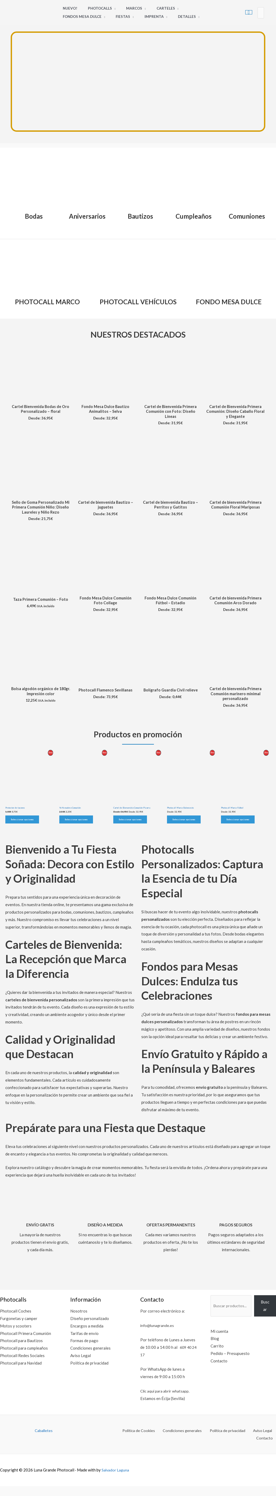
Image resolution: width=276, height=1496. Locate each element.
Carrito (213, 1360)
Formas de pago (83, 1355)
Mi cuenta (216, 1345)
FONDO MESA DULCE (229, 301)
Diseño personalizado (88, 1333)
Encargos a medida (85, 1340)
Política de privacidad (88, 1377)
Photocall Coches (15, 1325)
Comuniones (247, 215)
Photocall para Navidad (21, 1377)
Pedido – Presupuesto (226, 1368)
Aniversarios (87, 215)
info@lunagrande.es (155, 1340)
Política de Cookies (127, 1445)
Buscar (265, 1320)
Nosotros (77, 1325)
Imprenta (96, 16)
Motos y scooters (16, 1340)
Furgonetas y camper (18, 1333)
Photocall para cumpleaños (24, 1362)
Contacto (215, 1375)
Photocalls (95, 8)
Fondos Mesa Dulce (192, 8)
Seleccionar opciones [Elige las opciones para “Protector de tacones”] (23, 834)
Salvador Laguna (116, 1477)
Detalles (125, 16)
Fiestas (68, 16)
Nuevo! (68, 8)
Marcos (126, 8)
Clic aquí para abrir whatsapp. (164, 1405)
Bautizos (140, 215)
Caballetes (43, 1445)
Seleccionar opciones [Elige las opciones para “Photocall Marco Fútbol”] (238, 834)
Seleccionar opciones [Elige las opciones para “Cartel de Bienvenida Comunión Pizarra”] (131, 834)
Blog (211, 1353)
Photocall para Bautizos (21, 1355)
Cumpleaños (193, 215)
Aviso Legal (79, 1370)
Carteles (153, 8)
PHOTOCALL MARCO (47, 301)
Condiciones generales (89, 1362)
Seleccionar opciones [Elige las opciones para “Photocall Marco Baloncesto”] (184, 834)
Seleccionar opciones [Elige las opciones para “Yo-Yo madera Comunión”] (77, 834)
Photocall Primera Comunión (25, 1348)
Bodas (34, 215)
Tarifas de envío (83, 1348)
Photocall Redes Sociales (22, 1370)
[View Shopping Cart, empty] (248, 12)
